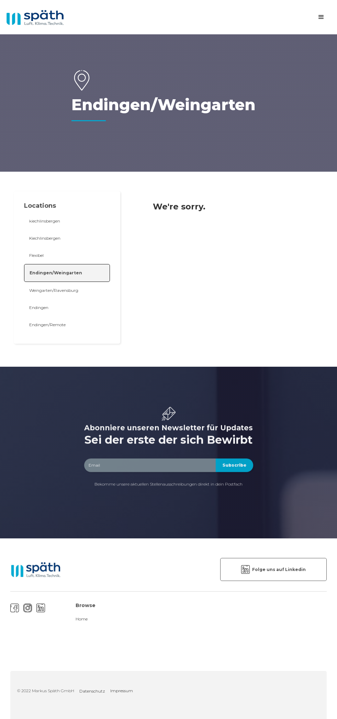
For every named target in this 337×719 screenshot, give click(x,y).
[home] (34, 17)
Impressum (121, 690)
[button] (321, 17)
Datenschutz (92, 691)
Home (82, 618)
